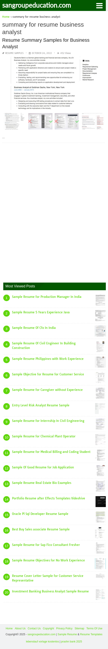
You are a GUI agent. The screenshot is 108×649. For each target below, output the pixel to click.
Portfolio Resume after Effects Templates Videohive (48, 498)
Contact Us (34, 628)
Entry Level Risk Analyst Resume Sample (40, 405)
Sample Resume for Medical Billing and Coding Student (51, 452)
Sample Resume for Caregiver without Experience (47, 390)
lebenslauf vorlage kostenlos (42, 641)
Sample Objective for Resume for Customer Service (48, 374)
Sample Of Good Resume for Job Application (43, 467)
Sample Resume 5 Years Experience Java (41, 312)
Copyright (48, 628)
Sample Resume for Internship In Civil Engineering (48, 421)
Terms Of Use (94, 628)
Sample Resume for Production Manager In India (46, 297)
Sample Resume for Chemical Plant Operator (44, 436)
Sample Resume (67, 634)
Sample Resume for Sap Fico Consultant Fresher (46, 545)
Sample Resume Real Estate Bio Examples (41, 483)
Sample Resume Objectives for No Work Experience (48, 560)
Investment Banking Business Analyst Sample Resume (50, 591)
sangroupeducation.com (36, 5)
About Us (20, 628)
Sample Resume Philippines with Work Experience (48, 359)
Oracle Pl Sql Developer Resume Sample (40, 514)
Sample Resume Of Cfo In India (34, 328)
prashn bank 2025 (71, 641)
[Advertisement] (36, 211)
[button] (99, 5)
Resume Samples (14, 53)
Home (9, 628)
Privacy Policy (64, 628)
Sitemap (79, 628)
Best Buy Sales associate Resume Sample (41, 529)
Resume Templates (91, 634)
